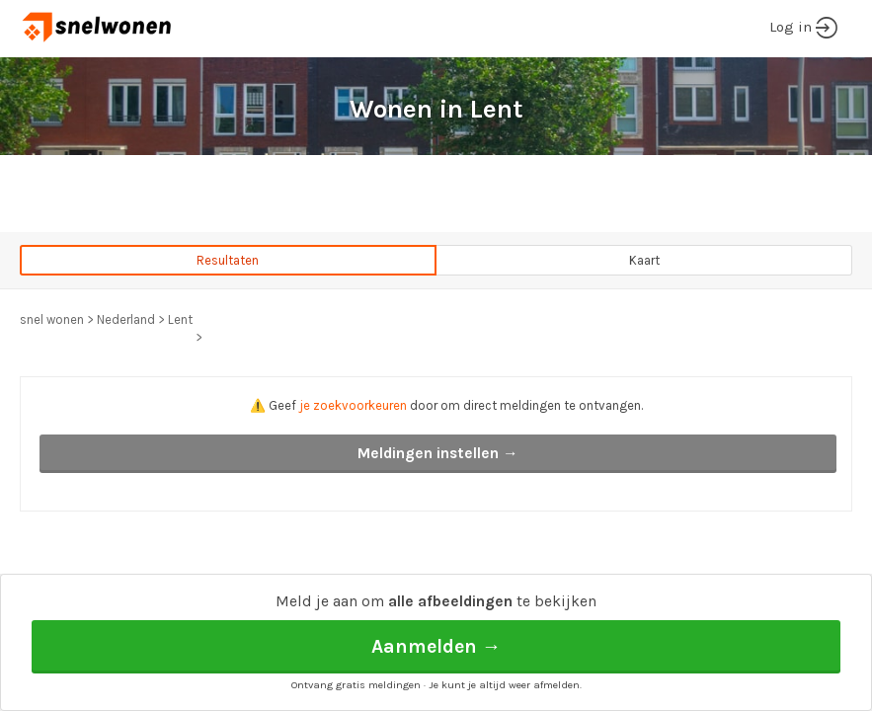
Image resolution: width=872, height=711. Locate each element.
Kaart (644, 260)
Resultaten (228, 260)
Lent (180, 319)
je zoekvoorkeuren (353, 405)
